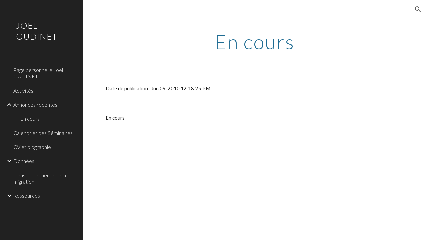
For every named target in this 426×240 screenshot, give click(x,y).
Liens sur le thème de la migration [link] (39, 178)
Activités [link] (23, 90)
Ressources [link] (26, 195)
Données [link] (23, 161)
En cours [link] (30, 118)
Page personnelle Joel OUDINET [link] (38, 73)
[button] (418, 9)
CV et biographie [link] (32, 147)
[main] (254, 41)
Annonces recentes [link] (35, 104)
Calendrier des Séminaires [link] (43, 133)
